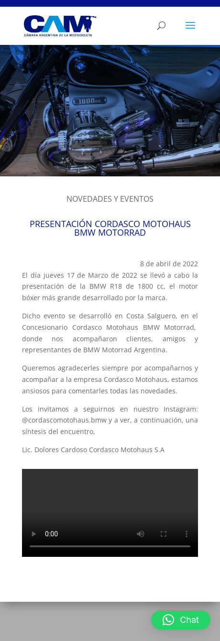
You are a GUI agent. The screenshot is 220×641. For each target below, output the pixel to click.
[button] (180, 620)
